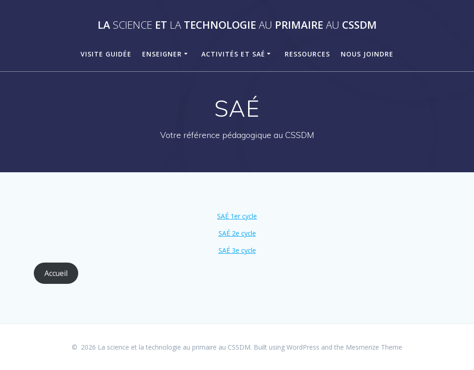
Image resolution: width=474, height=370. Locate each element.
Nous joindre (367, 54)
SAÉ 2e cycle (237, 233)
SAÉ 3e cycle (237, 250)
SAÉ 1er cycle (237, 216)
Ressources (307, 54)
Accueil (56, 273)
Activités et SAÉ (233, 54)
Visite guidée (106, 54)
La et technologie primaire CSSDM (237, 25)
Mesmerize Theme (374, 347)
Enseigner (162, 54)
